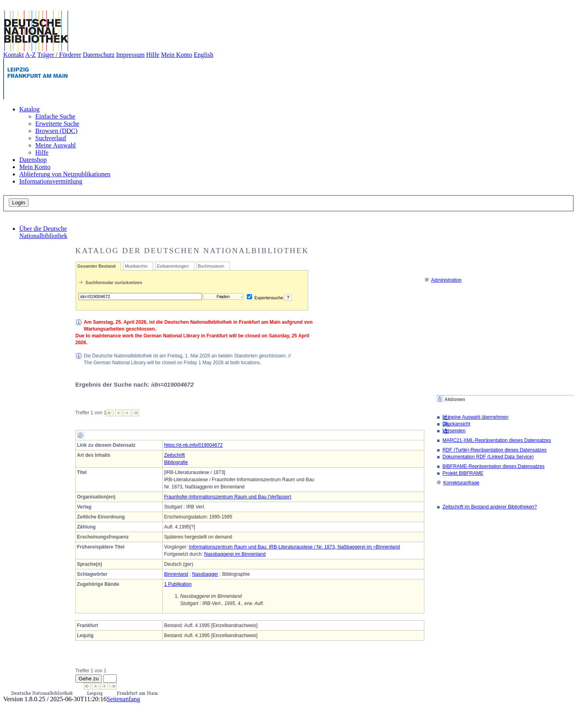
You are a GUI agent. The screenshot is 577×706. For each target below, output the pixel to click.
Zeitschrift (174, 455)
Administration (443, 280)
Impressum (130, 54)
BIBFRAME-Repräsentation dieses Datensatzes (493, 466)
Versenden (453, 431)
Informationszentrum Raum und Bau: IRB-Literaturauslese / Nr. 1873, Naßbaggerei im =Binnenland (294, 547)
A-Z (30, 54)
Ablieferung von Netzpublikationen (65, 174)
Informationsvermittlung (50, 181)
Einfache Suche (55, 116)
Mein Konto (176, 54)
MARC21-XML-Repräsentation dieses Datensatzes (496, 440)
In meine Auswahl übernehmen (475, 417)
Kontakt (13, 54)
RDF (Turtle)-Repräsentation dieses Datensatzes (494, 450)
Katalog (29, 109)
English (204, 54)
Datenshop (32, 159)
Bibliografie (176, 462)
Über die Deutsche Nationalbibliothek (43, 232)
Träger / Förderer (59, 54)
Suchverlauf (50, 138)
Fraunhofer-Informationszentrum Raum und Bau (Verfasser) (227, 497)
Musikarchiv (136, 266)
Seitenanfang (123, 699)
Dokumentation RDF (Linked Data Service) (487, 457)
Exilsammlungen (172, 266)
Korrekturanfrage (457, 483)
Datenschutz (99, 54)
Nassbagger (205, 574)
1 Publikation (178, 584)
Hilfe (152, 54)
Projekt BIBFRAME (462, 473)
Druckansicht (456, 424)
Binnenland (176, 574)
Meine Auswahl (55, 145)
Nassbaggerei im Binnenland (234, 554)
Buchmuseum (211, 266)
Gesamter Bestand (96, 266)
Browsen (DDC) (56, 130)
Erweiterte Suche (57, 123)
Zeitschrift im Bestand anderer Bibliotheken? (489, 507)
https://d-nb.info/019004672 (193, 445)
